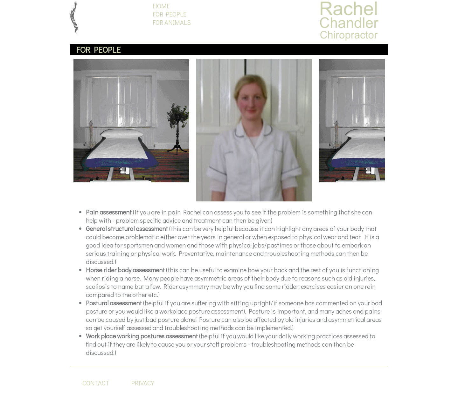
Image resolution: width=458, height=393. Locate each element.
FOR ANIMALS (172, 22)
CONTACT (95, 383)
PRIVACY (142, 383)
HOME (161, 6)
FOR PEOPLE (169, 14)
